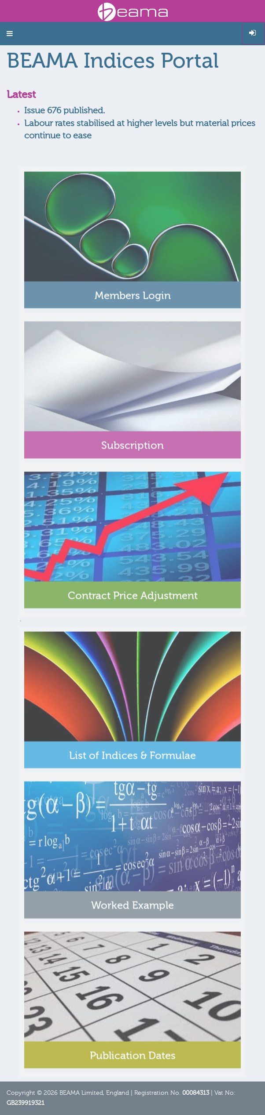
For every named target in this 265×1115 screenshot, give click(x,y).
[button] (9, 33)
